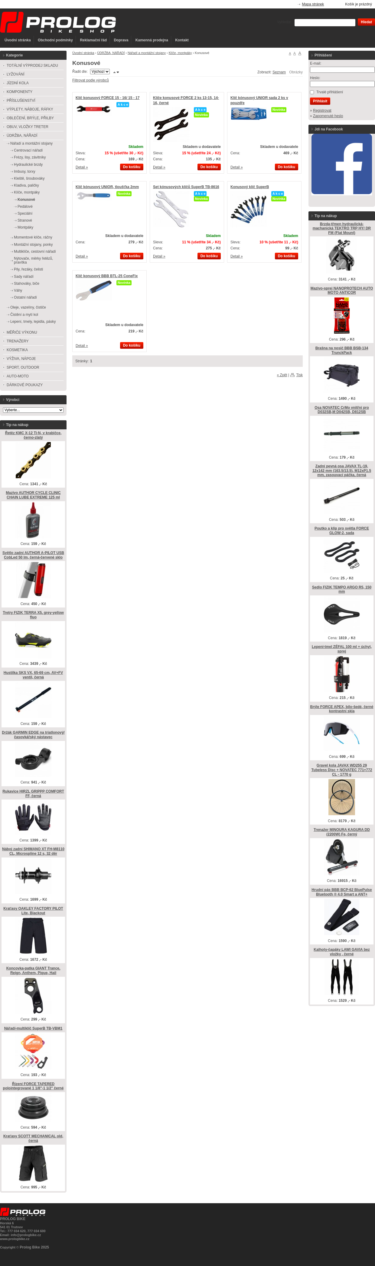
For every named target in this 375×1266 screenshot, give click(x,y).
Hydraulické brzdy (28, 164)
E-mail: (315, 63)
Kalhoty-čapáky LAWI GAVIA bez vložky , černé (342, 951)
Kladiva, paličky (26, 185)
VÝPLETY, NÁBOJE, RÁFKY (30, 109)
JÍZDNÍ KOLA (18, 83)
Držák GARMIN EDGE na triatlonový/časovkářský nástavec (33, 734)
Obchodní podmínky (55, 40)
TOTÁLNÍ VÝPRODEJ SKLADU (32, 65)
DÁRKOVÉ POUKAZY (25, 385)
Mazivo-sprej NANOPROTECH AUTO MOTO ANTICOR (342, 290)
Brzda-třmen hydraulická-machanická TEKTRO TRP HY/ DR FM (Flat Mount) (342, 228)
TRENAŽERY (17, 341)
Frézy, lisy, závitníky (30, 157)
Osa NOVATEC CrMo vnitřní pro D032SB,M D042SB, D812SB (342, 409)
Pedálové (25, 206)
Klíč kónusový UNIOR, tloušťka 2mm (107, 187)
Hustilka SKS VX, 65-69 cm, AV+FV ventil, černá (33, 675)
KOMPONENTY (19, 92)
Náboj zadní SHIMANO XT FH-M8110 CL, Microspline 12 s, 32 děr (33, 851)
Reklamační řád (93, 40)
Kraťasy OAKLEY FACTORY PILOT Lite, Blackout (33, 910)
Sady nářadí (24, 276)
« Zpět (282, 375)
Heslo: (315, 78)
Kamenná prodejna (151, 40)
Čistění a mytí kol (24, 314)
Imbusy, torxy (24, 171)
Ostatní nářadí (25, 297)
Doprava (121, 40)
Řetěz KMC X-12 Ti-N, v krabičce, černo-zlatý (33, 435)
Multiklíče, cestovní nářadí (35, 251)
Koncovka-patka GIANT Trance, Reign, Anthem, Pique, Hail (33, 970)
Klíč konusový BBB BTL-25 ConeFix (107, 276)
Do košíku (131, 167)
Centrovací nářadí (28, 150)
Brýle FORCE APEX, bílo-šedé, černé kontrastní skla (341, 709)
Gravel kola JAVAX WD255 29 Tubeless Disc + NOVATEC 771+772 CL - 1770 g (341, 769)
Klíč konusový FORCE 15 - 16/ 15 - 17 (107, 98)
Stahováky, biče (26, 283)
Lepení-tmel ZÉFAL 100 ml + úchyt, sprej (342, 649)
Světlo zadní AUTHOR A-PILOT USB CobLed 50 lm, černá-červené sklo (33, 555)
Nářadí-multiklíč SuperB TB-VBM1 (33, 1028)
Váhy (18, 290)
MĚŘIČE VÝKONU (22, 332)
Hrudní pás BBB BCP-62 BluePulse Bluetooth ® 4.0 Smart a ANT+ (341, 892)
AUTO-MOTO (18, 376)
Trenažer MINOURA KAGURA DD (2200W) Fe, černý (342, 832)
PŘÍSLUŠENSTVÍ (21, 100)
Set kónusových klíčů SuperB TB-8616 (186, 187)
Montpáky (25, 227)
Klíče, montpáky (180, 53)
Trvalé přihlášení (329, 92)
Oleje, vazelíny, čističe (28, 307)
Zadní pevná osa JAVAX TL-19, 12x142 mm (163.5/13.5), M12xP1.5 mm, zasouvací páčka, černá (341, 470)
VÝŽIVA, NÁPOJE (21, 359)
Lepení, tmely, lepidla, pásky (33, 321)
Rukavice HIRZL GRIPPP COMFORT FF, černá (33, 793)
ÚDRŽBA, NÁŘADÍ (111, 53)
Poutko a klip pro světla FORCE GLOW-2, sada (342, 530)
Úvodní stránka (18, 40)
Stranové (25, 220)
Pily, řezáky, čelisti (28, 269)
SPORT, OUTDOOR (23, 367)
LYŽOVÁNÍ (15, 74)
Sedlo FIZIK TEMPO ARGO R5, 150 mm (341, 589)
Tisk (299, 375)
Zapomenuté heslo (328, 116)
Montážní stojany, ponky (33, 244)
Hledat (366, 22)
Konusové (26, 199)
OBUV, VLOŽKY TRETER (27, 127)
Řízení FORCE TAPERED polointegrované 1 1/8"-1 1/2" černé (33, 1086)
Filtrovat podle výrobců (90, 80)
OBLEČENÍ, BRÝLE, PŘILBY (30, 118)
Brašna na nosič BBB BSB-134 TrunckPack (341, 350)
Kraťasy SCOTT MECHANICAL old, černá (33, 1138)
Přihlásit (320, 101)
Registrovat (322, 110)
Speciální (25, 213)
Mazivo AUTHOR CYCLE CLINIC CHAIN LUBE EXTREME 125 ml (33, 495)
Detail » (82, 167)
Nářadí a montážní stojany (147, 53)
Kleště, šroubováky (29, 178)
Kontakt (182, 40)
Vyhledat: (284, 22)
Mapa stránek (313, 4)
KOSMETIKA (17, 350)
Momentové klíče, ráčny (33, 237)
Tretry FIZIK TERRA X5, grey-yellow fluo (33, 615)
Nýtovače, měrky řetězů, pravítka (33, 260)
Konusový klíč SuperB (249, 187)
